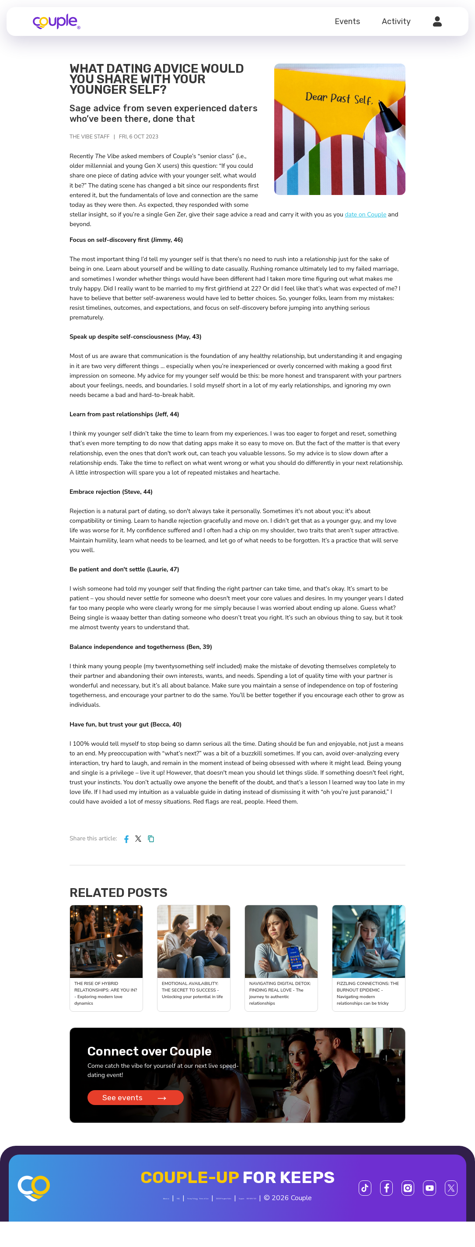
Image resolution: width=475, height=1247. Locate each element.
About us (139, 1204)
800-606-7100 (223, 1224)
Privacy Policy (202, 1204)
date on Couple (365, 214)
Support (183, 1224)
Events (347, 21)
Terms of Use (246, 1204)
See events (138, 1101)
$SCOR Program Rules (310, 1204)
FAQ (167, 1204)
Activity (396, 21)
